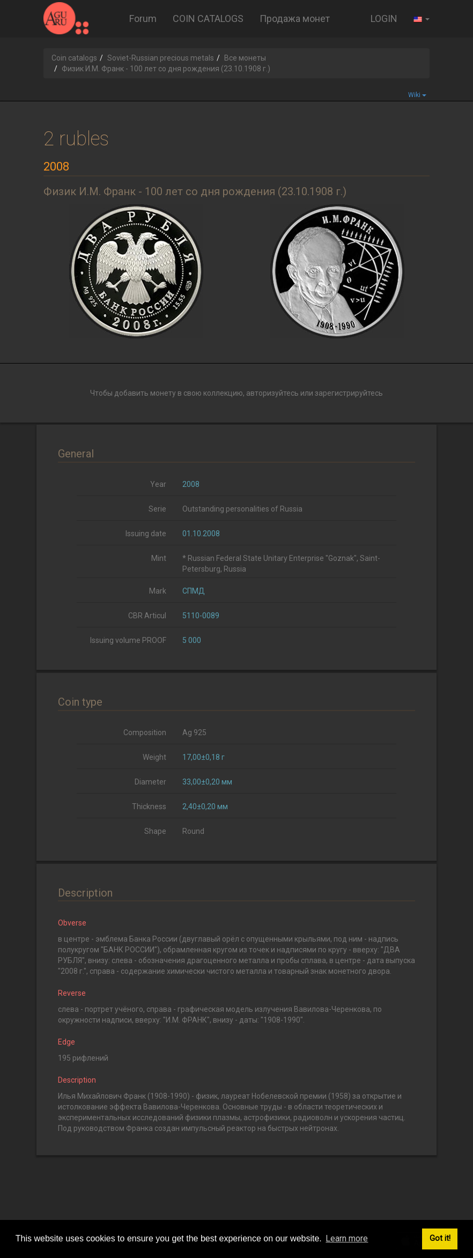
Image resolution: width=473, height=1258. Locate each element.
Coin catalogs (74, 58)
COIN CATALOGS (208, 18)
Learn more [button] (347, 1238)
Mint (158, 558)
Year (158, 484)
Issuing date (145, 533)
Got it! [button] (440, 1238)
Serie (157, 509)
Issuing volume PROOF (128, 640)
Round (193, 831)
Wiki (417, 95)
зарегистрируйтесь (349, 393)
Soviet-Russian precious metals (160, 58)
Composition (144, 732)
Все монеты (245, 58)
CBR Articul (147, 615)
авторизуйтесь (272, 393)
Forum (143, 18)
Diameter (150, 782)
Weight (154, 757)
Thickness (149, 806)
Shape (155, 831)
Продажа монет (295, 18)
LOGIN (384, 18)
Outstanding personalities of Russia (242, 509)
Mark (157, 591)
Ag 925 (194, 732)
